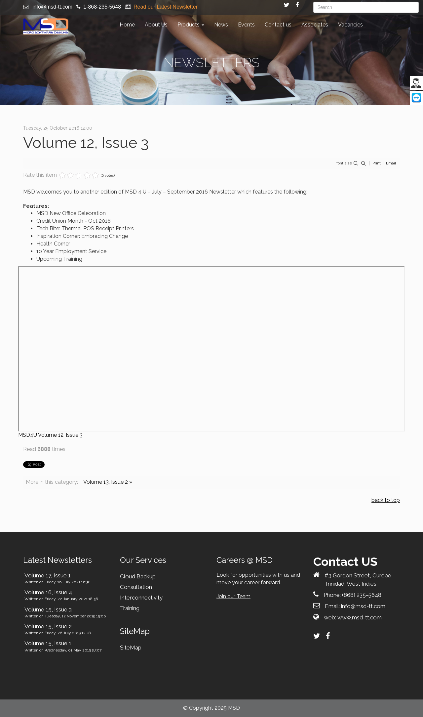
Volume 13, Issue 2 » (107, 482)
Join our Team (233, 596)
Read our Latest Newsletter (166, 7)
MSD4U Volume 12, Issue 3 (50, 435)
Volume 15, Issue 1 (47, 643)
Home (127, 25)
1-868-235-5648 (102, 7)
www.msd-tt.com (359, 617)
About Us (156, 25)
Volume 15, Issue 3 (48, 609)
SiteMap (130, 647)
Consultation (136, 587)
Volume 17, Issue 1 (47, 575)
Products (190, 25)
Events (246, 25)
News (221, 25)
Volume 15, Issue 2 (48, 626)
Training (129, 608)
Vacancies (350, 25)
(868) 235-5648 (361, 595)
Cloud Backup (138, 576)
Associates (314, 25)
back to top (385, 500)
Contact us (278, 25)
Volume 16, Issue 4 (48, 592)
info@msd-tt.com (52, 7)
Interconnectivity (141, 597)
